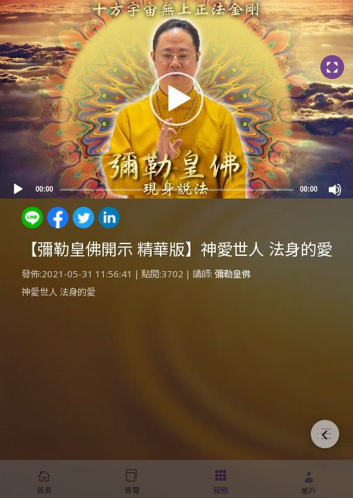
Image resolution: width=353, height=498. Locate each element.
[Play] (18, 189)
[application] (176, 99)
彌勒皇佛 (233, 274)
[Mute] (335, 189)
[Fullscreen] (332, 67)
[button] (176, 99)
